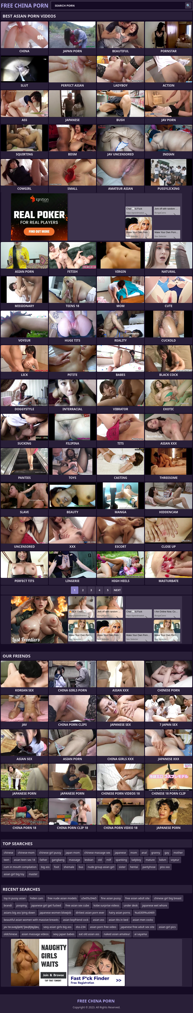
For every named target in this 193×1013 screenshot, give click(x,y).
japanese (120, 852)
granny (155, 852)
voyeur (175, 860)
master (33, 874)
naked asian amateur (117, 934)
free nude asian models (62, 898)
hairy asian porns (119, 912)
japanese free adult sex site (137, 927)
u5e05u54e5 (88, 898)
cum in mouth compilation (20, 867)
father (43, 860)
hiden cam (36, 898)
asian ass (98, 920)
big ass (45, 867)
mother (178, 852)
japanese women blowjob (55, 912)
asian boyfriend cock (75, 920)
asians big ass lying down (19, 912)
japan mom (73, 852)
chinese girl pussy (50, 852)
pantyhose (148, 867)
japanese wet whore (154, 905)
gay (167, 852)
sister (122, 867)
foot (56, 867)
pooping (21, 905)
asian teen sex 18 (24, 860)
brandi (8, 905)
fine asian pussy (111, 898)
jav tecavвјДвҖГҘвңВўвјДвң (21, 927)
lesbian (89, 860)
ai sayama (140, 934)
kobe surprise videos (106, 905)
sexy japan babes (63, 934)
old (100, 860)
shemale (69, 867)
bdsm (162, 860)
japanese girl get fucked (46, 905)
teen (6, 860)
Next (117, 590)
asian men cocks (143, 920)
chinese (8, 852)
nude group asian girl (101, 867)
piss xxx (165, 867)
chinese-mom (26, 852)
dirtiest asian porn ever (90, 912)
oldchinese (10, 934)
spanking (121, 860)
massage (74, 860)
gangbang (58, 860)
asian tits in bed (118, 920)
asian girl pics (167, 927)
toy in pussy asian (15, 898)
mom (133, 852)
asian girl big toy (14, 874)
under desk (131, 905)
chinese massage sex (97, 852)
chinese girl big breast (167, 898)
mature (150, 860)
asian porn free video (103, 927)
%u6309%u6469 (145, 912)
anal (144, 852)
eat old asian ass (89, 934)
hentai (134, 867)
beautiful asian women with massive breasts (31, 920)
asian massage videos (35, 934)
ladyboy (136, 860)
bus (81, 867)
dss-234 (81, 927)
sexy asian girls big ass (57, 927)
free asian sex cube (77, 905)
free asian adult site (137, 898)
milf (108, 860)
